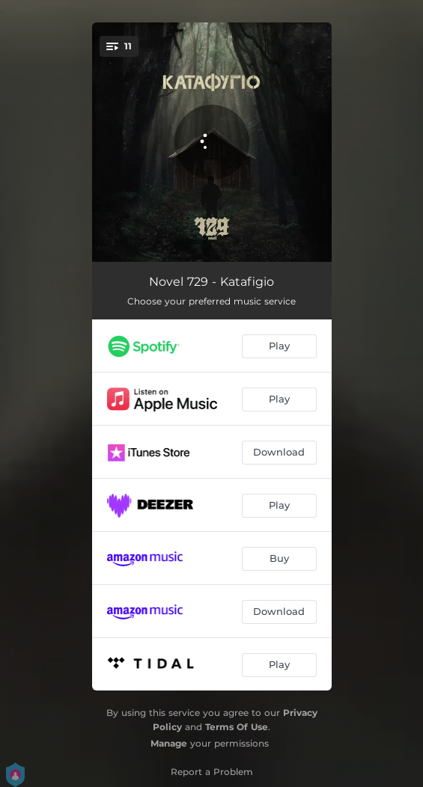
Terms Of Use (236, 726)
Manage (168, 743)
